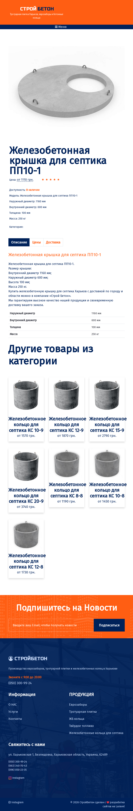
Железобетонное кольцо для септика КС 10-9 (27, 424)
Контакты (15, 719)
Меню (61, 27)
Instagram (18, 777)
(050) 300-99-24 (20, 683)
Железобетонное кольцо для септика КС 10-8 (108, 490)
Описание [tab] (19, 242)
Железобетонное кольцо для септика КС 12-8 (27, 561)
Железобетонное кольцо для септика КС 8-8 (67, 490)
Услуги (13, 712)
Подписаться (109, 625)
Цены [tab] (36, 242)
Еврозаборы (78, 704)
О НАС (12, 704)
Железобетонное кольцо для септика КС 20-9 (27, 495)
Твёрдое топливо (81, 726)
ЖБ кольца (76, 719)
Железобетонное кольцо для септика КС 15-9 (108, 424)
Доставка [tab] (53, 242)
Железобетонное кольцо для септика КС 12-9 (67, 424)
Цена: (21, 179)
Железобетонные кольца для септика (96, 733)
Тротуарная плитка (83, 712)
